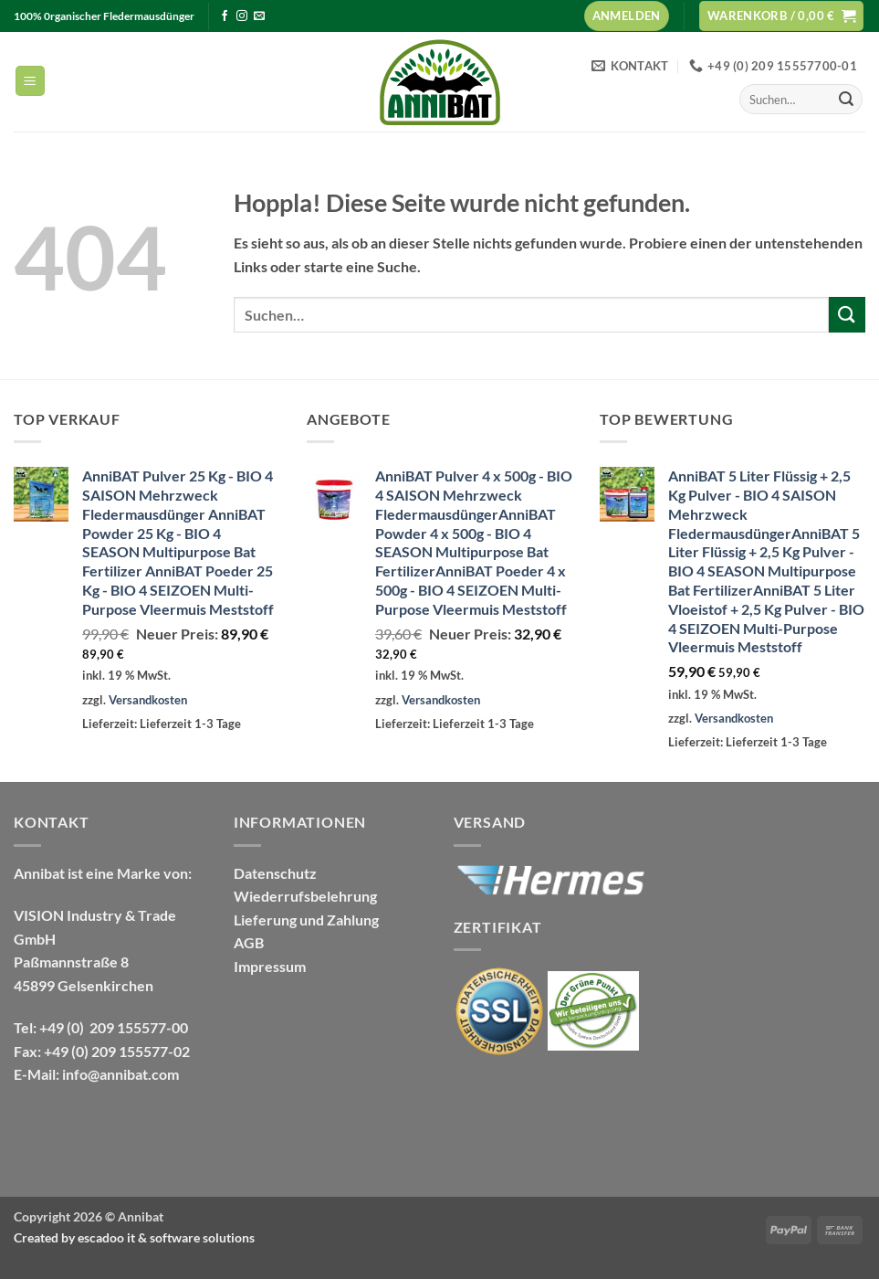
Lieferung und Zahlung (306, 919)
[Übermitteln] (846, 99)
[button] (626, 16)
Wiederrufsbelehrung (305, 895)
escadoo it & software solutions (166, 1237)
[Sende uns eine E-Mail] (259, 16)
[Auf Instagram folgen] (241, 16)
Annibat (140, 1216)
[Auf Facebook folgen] (224, 16)
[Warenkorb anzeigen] (781, 16)
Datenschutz (275, 873)
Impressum (270, 966)
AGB (249, 942)
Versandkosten (148, 699)
